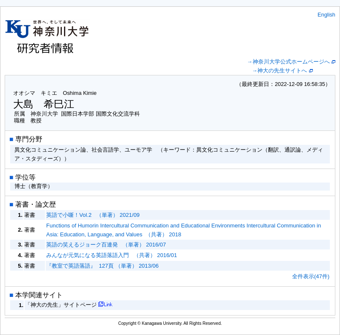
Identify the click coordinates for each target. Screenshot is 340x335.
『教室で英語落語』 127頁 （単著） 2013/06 (102, 266)
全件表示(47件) (310, 276)
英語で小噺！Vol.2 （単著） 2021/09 (92, 215)
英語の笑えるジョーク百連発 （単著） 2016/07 (106, 244)
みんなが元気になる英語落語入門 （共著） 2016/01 (111, 255)
